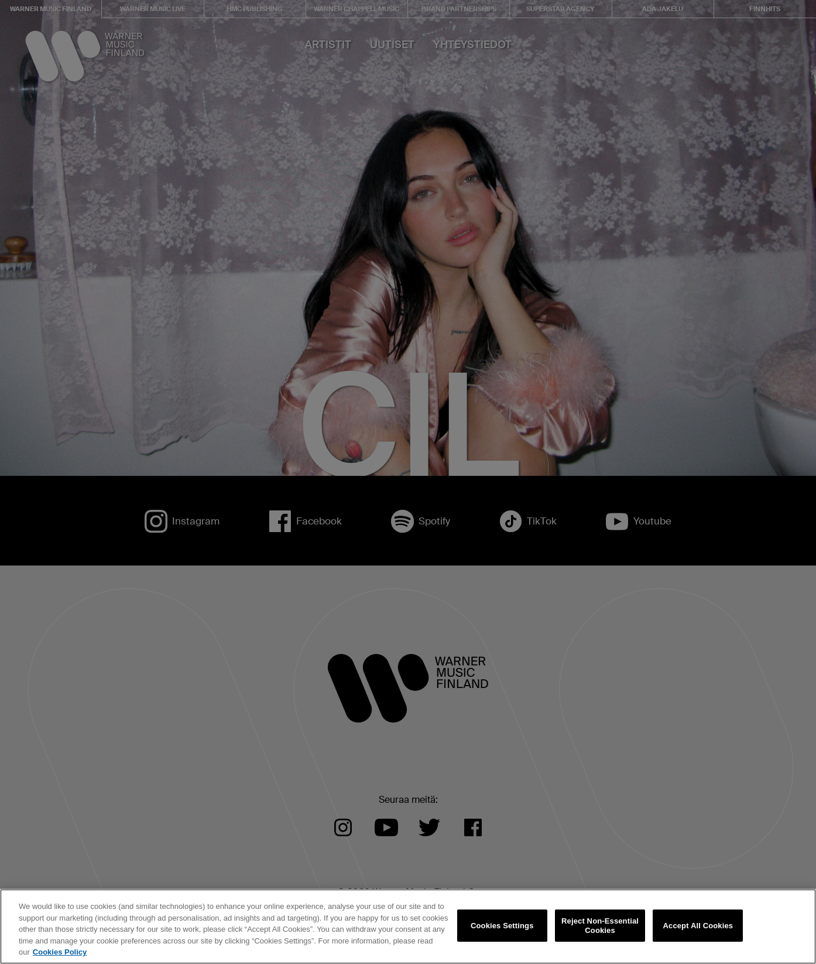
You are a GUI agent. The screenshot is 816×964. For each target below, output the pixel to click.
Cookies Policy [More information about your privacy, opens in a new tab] (60, 952)
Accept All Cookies (698, 925)
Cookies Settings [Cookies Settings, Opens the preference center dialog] (502, 925)
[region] (408, 926)
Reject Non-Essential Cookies (600, 926)
